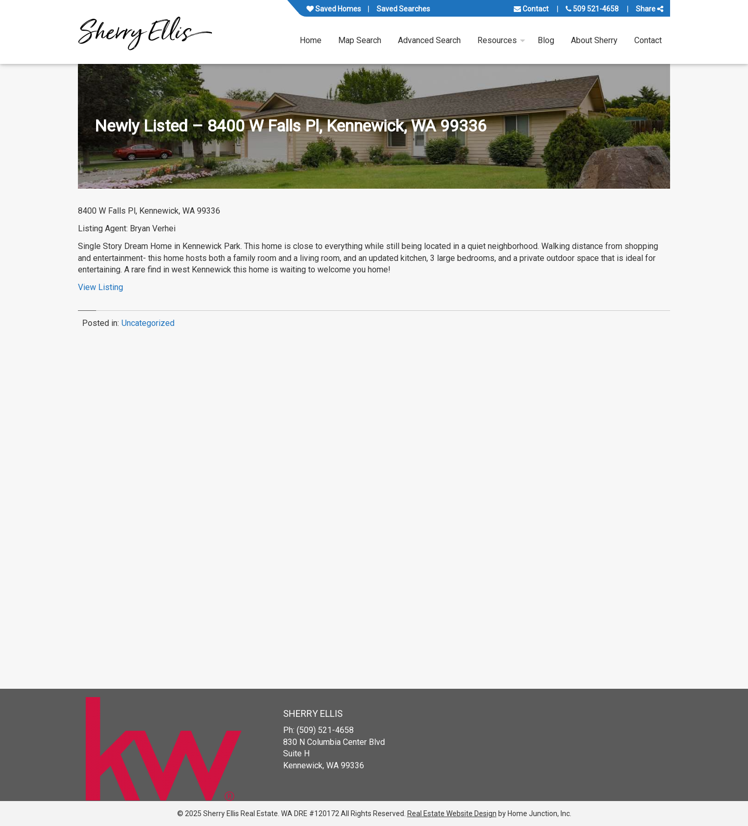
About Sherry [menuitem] (594, 40)
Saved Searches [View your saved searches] (403, 9)
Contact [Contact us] (531, 9)
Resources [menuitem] (497, 40)
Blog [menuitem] (546, 40)
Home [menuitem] (311, 40)
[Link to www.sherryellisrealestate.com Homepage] (145, 31)
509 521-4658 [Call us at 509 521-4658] (592, 9)
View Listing (100, 287)
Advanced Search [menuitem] (429, 40)
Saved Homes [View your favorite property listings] (333, 9)
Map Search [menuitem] (359, 40)
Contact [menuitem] (648, 40)
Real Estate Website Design (452, 813)
